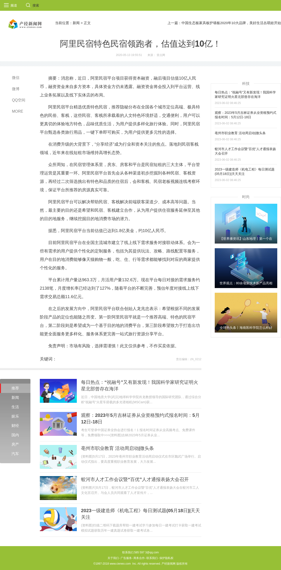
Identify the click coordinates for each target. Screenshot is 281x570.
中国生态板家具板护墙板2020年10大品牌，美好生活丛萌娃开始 (231, 23)
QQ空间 (18, 100)
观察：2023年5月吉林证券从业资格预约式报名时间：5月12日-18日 (140, 418)
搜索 (36, 5)
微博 (15, 89)
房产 (15, 444)
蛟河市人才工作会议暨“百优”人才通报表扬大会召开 (135, 479)
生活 (15, 407)
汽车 (15, 454)
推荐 (15, 388)
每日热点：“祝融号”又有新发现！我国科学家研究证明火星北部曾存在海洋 (139, 385)
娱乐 (15, 416)
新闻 (76, 23)
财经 (15, 426)
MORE (17, 111)
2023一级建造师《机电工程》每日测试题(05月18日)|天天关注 (140, 514)
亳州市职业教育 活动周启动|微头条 (117, 448)
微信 (15, 78)
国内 (15, 435)
